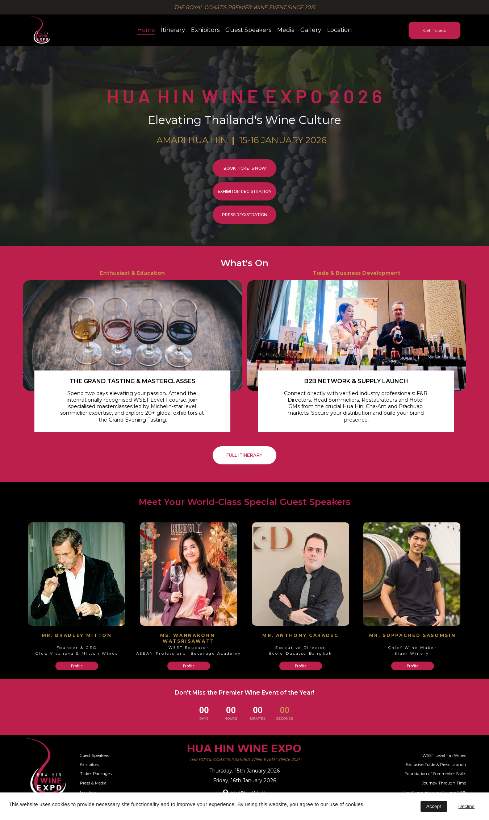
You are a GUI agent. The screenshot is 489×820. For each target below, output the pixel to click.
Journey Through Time (444, 783)
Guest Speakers (248, 29)
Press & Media (93, 783)
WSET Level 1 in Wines (444, 755)
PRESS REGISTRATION (244, 214)
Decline (467, 806)
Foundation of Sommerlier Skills (435, 773)
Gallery (310, 29)
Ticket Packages (96, 773)
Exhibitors (205, 29)
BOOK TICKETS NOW (244, 168)
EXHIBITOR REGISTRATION (245, 191)
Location (339, 29)
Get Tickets (434, 30)
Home (146, 29)
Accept (433, 806)
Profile (77, 666)
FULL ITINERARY (244, 455)
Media (285, 29)
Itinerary (173, 29)
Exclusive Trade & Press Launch (436, 764)
